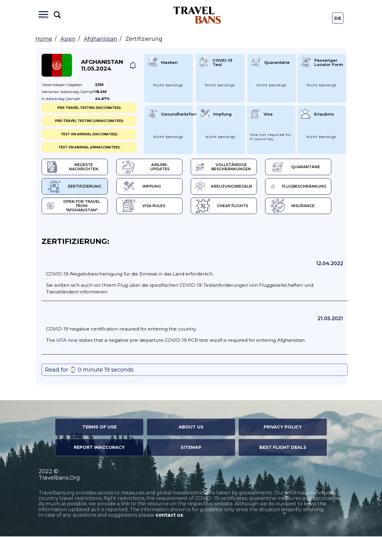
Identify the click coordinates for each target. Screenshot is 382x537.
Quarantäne (302, 167)
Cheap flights (226, 206)
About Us (191, 428)
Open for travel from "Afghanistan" (75, 206)
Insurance (299, 206)
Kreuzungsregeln (229, 187)
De (338, 18)
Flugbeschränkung (306, 187)
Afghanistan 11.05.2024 (102, 65)
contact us (169, 516)
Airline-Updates (152, 167)
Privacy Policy (283, 428)
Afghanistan (100, 39)
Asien (68, 39)
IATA (61, 341)
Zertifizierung (73, 187)
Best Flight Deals (282, 448)
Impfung (143, 187)
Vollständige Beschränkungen (228, 167)
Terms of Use (99, 428)
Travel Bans (197, 15)
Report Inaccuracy (99, 448)
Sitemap (191, 448)
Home (44, 39)
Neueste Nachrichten (73, 167)
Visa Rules (145, 206)
